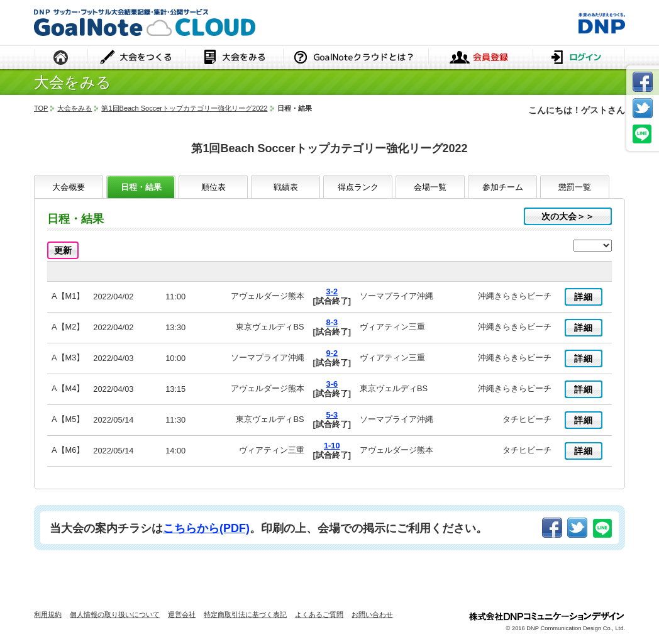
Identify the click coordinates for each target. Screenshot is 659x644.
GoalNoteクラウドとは (355, 58)
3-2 (332, 291)
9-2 (332, 353)
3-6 (332, 384)
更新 (63, 250)
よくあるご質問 (319, 614)
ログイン (579, 58)
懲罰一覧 (574, 187)
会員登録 (480, 58)
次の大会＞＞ (567, 216)
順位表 (213, 187)
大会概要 (68, 187)
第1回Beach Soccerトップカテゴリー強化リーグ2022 (184, 108)
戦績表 (286, 187)
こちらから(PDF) (206, 528)
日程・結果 (141, 187)
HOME (61, 58)
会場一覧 (430, 187)
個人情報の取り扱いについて (115, 614)
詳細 (583, 297)
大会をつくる (137, 58)
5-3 (332, 414)
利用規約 (48, 614)
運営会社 (182, 614)
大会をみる (234, 58)
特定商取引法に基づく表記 (245, 614)
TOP (41, 108)
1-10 (332, 445)
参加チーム (502, 187)
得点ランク (358, 187)
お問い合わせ (372, 614)
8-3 (332, 322)
